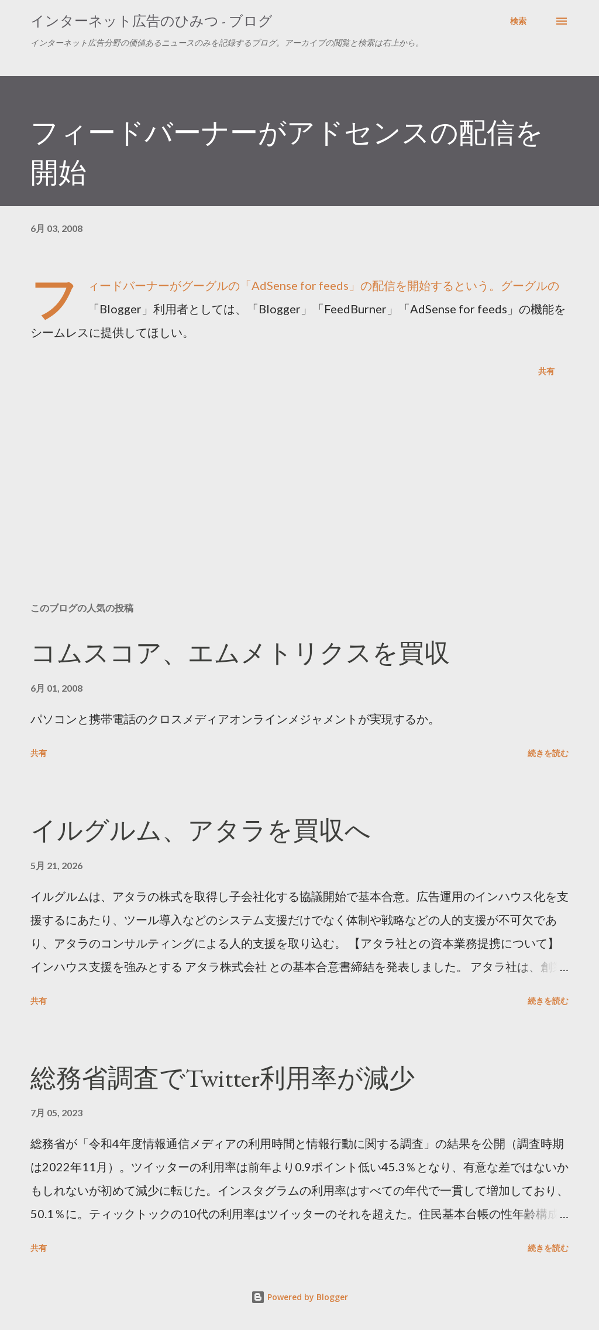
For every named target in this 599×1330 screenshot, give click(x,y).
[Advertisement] (299, 501)
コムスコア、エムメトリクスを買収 (240, 652)
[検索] (518, 21)
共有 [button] (546, 371)
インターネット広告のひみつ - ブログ (151, 21)
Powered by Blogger (299, 1296)
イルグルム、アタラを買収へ (200, 830)
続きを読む (548, 753)
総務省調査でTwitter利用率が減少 (222, 1078)
